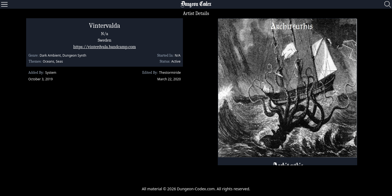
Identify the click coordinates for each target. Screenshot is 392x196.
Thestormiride (170, 72)
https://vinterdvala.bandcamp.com (104, 46)
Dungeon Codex (196, 4)
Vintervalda (104, 25)
